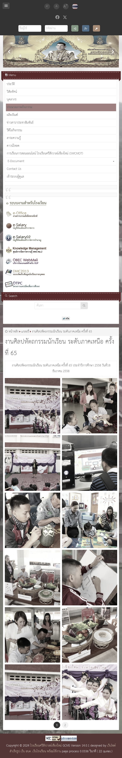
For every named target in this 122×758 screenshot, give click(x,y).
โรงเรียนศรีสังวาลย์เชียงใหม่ (46, 745)
